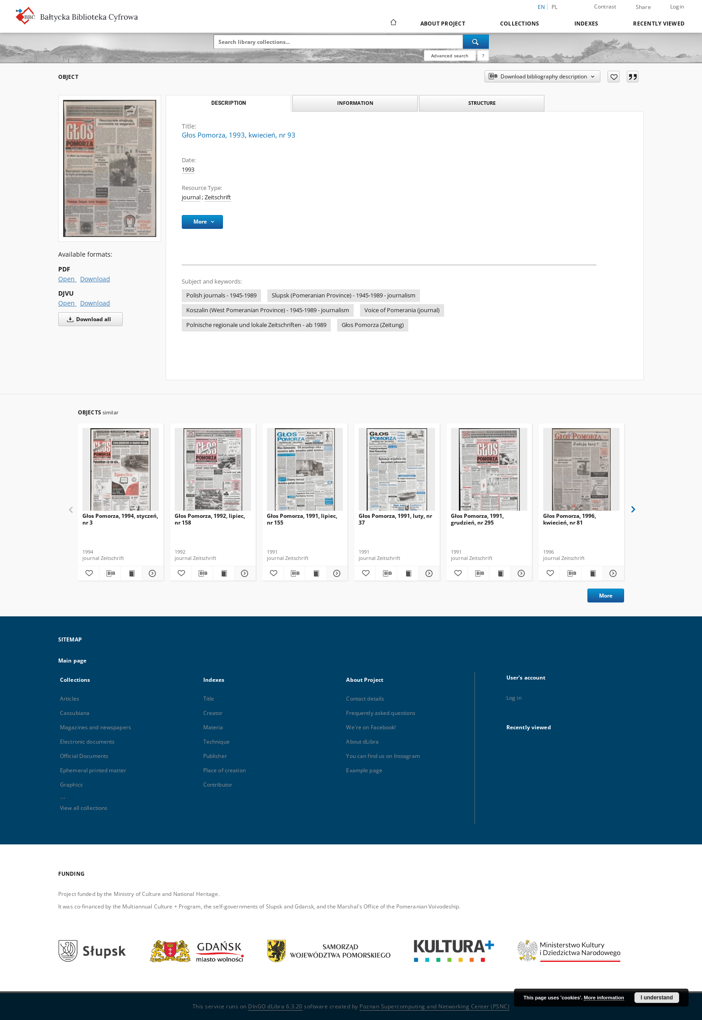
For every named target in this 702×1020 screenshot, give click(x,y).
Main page (72, 660)
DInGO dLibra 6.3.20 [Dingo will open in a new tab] (275, 1006)
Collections (519, 23)
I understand (657, 997)
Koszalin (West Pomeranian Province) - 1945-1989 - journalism (267, 310)
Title (208, 698)
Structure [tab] (482, 102)
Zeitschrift (218, 197)
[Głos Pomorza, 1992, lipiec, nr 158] (213, 472)
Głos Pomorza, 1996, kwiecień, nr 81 (569, 519)
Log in (514, 698)
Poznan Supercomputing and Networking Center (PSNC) (434, 1006)
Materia (213, 727)
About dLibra (362, 741)
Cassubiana (75, 713)
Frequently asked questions (380, 713)
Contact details (365, 698)
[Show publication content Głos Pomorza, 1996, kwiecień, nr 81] (592, 573)
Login (677, 6)
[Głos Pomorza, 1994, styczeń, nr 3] (120, 472)
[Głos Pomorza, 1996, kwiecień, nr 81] (581, 472)
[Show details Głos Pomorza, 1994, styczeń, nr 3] (151, 573)
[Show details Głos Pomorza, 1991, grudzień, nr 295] (520, 573)
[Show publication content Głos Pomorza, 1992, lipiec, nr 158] (223, 573)
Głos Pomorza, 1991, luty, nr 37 (395, 519)
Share (643, 7)
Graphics (71, 784)
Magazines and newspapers (95, 727)
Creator (213, 713)
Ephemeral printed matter (93, 770)
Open (67, 279)
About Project (442, 23)
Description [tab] (228, 103)
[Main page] (393, 23)
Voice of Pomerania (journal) (402, 310)
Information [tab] (355, 102)
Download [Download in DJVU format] (95, 303)
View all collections (83, 808)
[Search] (476, 41)
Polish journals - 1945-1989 (221, 295)
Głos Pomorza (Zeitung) (373, 325)
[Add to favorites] (614, 76)
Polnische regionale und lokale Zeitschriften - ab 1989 (256, 325)
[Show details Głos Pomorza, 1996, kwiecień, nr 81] (612, 573)
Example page (364, 770)
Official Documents (84, 756)
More (605, 595)
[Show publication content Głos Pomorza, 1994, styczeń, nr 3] (131, 573)
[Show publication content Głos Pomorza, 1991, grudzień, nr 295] (499, 573)
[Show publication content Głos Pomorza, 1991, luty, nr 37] (407, 573)
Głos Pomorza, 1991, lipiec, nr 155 (302, 519)
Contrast (605, 6)
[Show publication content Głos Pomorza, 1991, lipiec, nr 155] (315, 573)
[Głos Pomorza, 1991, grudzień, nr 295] (489, 472)
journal (191, 197)
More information (604, 997)
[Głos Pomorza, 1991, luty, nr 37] (397, 472)
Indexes (586, 23)
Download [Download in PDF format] (95, 279)
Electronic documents (87, 741)
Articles (69, 698)
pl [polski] (555, 7)
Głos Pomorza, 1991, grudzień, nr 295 (477, 519)
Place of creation (224, 770)
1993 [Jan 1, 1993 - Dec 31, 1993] (188, 169)
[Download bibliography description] (109, 573)
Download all (87, 319)
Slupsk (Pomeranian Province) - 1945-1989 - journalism (343, 295)
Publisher (215, 756)
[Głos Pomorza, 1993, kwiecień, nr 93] (109, 168)
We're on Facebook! (371, 727)
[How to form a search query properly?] (483, 55)
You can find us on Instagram (382, 756)
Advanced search (449, 55)
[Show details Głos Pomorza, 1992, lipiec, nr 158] (243, 573)
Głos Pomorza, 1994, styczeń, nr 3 (120, 519)
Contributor (217, 784)
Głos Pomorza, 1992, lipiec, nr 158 (210, 519)
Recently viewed (659, 23)
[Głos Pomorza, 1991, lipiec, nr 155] (305, 472)
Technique (216, 741)
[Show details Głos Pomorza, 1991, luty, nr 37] (427, 573)
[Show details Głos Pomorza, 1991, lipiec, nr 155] (336, 573)
